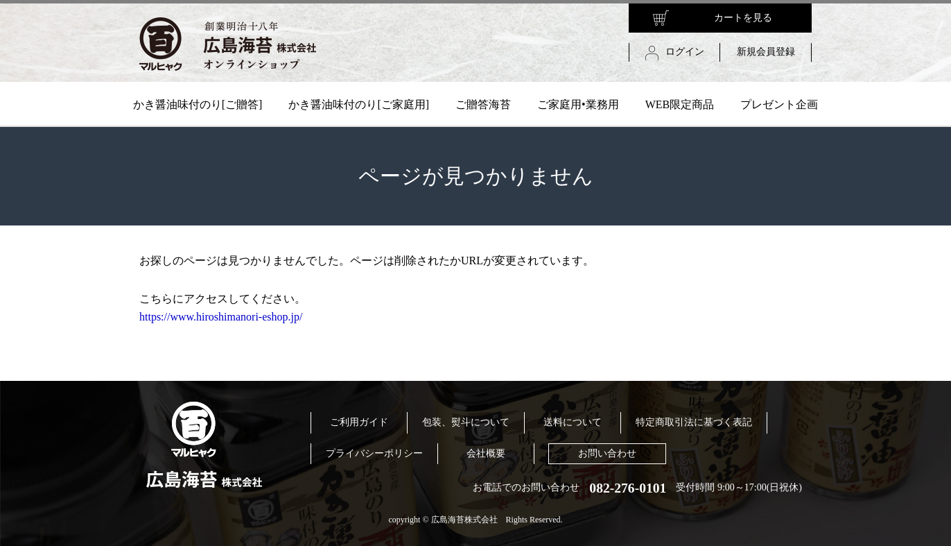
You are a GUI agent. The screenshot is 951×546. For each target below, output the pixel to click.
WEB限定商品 (680, 104)
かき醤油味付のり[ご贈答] (198, 104)
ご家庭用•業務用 (578, 104)
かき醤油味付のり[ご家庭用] (358, 104)
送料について (572, 422)
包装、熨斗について (465, 422)
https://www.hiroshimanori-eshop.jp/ (220, 317)
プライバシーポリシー (374, 453)
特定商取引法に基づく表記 (694, 422)
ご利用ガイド (359, 422)
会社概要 (485, 453)
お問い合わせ (607, 453)
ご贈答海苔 (483, 104)
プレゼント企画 (779, 104)
